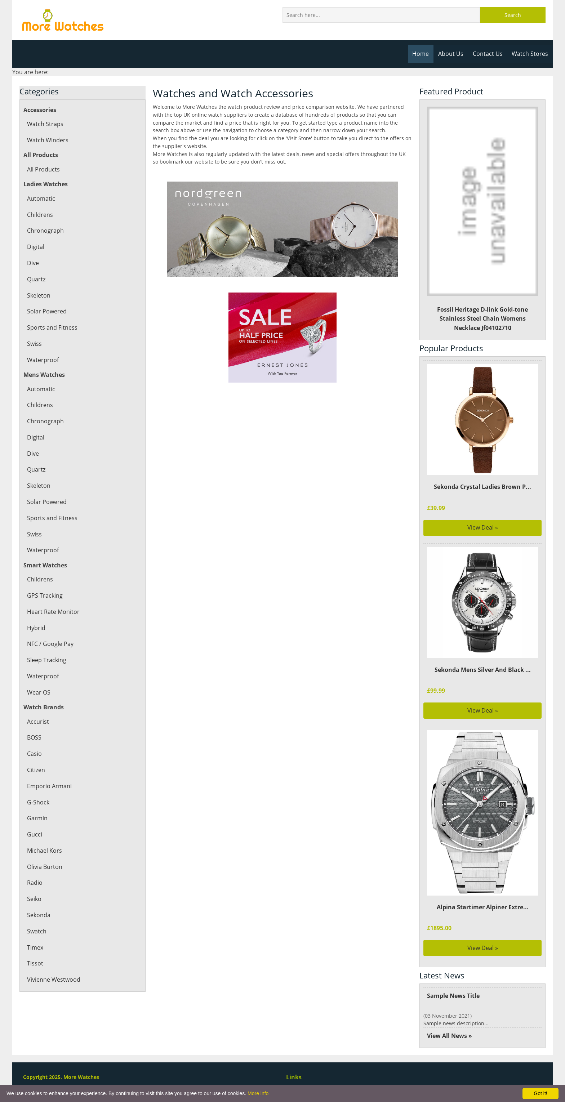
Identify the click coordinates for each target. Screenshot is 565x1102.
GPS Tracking (44, 595)
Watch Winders (47, 140)
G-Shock (38, 802)
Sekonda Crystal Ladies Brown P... (482, 487)
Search (512, 15)
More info (258, 1093)
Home (423, 54)
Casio (34, 754)
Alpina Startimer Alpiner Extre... (482, 907)
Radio (34, 883)
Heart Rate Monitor (53, 612)
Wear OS (38, 692)
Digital (35, 247)
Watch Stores (530, 54)
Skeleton (38, 295)
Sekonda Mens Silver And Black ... (482, 670)
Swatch (36, 931)
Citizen (36, 770)
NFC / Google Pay (50, 644)
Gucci (34, 834)
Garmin (37, 818)
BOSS (34, 737)
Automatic (40, 198)
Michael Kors (44, 851)
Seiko (34, 899)
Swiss (34, 344)
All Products (43, 169)
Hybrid (36, 628)
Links (293, 1077)
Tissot (35, 963)
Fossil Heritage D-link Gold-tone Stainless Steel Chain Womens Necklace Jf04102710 (482, 219)
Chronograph (45, 231)
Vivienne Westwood (53, 979)
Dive (33, 263)
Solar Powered (46, 311)
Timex (35, 947)
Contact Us (488, 54)
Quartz (36, 279)
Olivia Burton (44, 867)
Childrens (40, 215)
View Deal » (482, 527)
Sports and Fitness (51, 327)
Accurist (37, 722)
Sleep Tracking (46, 660)
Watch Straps (44, 124)
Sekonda (38, 915)
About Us (452, 54)
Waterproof (42, 360)
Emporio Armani (49, 786)
